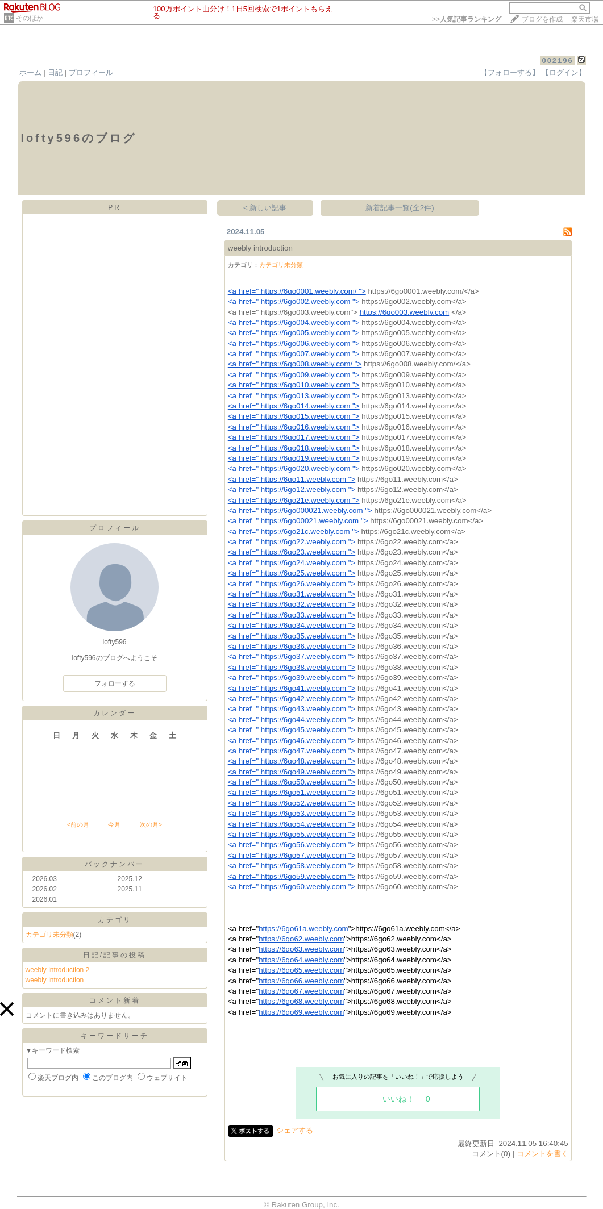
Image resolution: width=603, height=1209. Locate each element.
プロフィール (91, 72)
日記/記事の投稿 (114, 955)
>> (466, 19)
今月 (114, 824)
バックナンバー (114, 864)
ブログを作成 (542, 19)
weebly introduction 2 (58, 970)
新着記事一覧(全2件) (399, 207)
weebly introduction (55, 980)
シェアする (294, 1130)
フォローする (114, 683)
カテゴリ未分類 (49, 935)
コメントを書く (542, 1153)
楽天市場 (584, 19)
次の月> (151, 824)
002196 (557, 60)
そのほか (29, 18)
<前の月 (78, 824)
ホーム (30, 72)
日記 (55, 72)
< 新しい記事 (265, 207)
